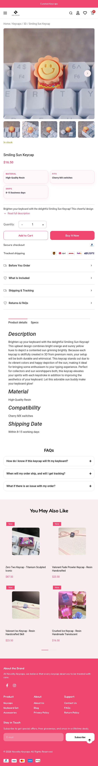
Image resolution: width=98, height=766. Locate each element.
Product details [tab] (17, 322)
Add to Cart (26, 236)
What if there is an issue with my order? (30, 486)
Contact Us (70, 702)
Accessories (10, 712)
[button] (71, 13)
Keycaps (16, 23)
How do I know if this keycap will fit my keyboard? (37, 461)
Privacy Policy (41, 712)
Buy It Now (79, 235)
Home (6, 23)
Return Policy (71, 712)
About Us (39, 702)
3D (25, 23)
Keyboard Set (10, 707)
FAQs (67, 707)
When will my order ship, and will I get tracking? (35, 473)
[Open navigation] (5, 13)
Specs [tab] (34, 322)
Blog (36, 707)
